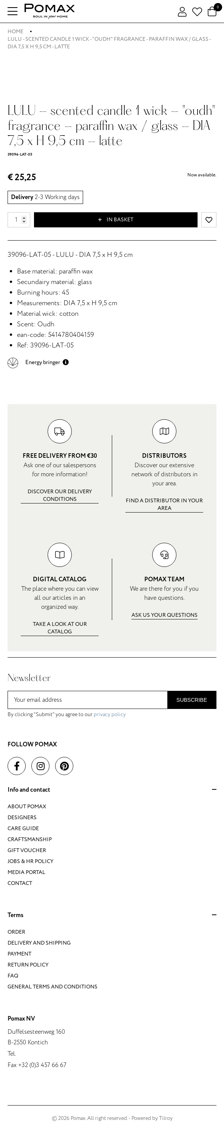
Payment (19, 953)
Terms (112, 915)
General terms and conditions (52, 986)
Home (15, 31)
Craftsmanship (30, 839)
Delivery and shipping (39, 943)
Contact (20, 883)
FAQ (13, 975)
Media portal (26, 872)
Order (16, 932)
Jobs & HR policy (30, 861)
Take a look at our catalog (60, 628)
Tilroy (166, 1118)
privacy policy (110, 714)
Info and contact (112, 790)
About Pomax (27, 806)
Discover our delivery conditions (60, 495)
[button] (38, 362)
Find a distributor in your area (164, 504)
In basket (115, 220)
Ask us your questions (164, 615)
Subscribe (191, 700)
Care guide (23, 828)
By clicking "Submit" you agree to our (67, 714)
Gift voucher (27, 850)
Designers (22, 817)
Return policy (28, 964)
